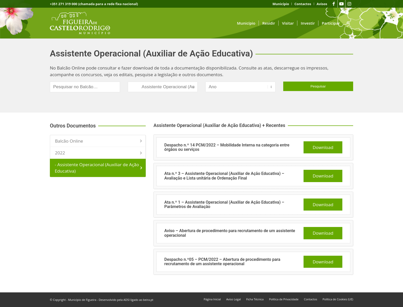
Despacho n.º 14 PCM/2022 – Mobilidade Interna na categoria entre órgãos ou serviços (226, 147)
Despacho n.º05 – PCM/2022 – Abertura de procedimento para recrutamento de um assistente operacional (222, 261)
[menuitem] (281, 4)
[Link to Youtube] (341, 4)
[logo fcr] (84, 23)
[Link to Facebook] (333, 4)
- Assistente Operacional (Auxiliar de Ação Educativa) (97, 168)
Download (323, 147)
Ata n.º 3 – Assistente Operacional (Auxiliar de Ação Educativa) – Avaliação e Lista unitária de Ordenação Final (224, 176)
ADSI (126, 300)
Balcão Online (69, 141)
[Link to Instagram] (349, 4)
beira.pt (148, 300)
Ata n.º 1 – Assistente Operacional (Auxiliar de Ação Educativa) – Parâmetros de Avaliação (224, 204)
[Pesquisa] (348, 23)
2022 (60, 153)
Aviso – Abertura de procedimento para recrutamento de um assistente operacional (229, 233)
